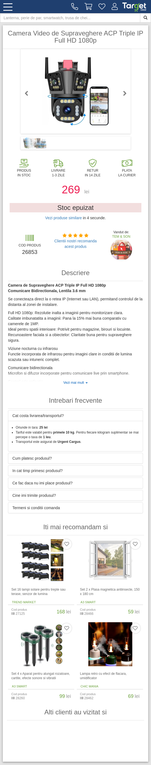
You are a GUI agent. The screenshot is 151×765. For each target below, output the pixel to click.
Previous (29, 93)
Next (122, 93)
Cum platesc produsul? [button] (32, 458)
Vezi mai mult (75, 383)
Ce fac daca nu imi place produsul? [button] (42, 483)
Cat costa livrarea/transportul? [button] (38, 415)
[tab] (75, 415)
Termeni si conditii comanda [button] (36, 508)
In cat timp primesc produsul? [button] (37, 470)
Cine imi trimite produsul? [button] (34, 495)
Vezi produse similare (63, 218)
